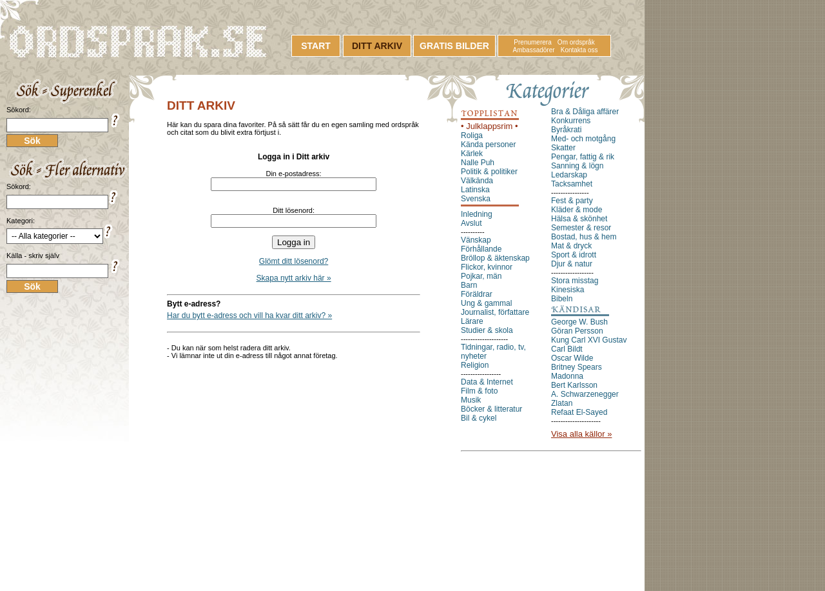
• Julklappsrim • (489, 126)
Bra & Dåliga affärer (585, 111)
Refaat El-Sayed (579, 412)
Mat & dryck (571, 245)
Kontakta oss (579, 50)
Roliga (472, 135)
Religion (475, 365)
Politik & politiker (489, 171)
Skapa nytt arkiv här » (294, 278)
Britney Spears (576, 367)
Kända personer (488, 144)
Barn (469, 285)
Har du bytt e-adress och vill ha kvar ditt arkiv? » (249, 315)
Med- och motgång (583, 138)
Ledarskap (569, 174)
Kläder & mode (576, 209)
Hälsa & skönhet (579, 218)
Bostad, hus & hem (583, 236)
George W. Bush (579, 321)
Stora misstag (574, 280)
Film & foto (479, 391)
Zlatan (561, 403)
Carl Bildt (567, 349)
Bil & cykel (478, 418)
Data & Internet (487, 381)
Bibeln (561, 298)
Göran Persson (577, 331)
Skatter (563, 147)
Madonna (567, 376)
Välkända (477, 180)
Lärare (472, 321)
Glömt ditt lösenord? (293, 261)
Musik (471, 400)
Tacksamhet (571, 183)
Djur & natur (571, 263)
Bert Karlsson (574, 385)
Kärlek (472, 153)
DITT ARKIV (377, 46)
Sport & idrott (573, 254)
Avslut (471, 223)
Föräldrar (476, 294)
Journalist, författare (495, 312)
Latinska (475, 189)
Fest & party (572, 200)
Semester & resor (581, 227)
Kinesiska (567, 289)
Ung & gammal (486, 303)
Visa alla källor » (581, 434)
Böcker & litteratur (491, 409)
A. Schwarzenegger (585, 394)
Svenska (475, 198)
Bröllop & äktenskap (495, 258)
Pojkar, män (481, 276)
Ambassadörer (534, 50)
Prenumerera (532, 42)
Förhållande (481, 249)
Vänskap (476, 240)
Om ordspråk (576, 42)
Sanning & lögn (577, 165)
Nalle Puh (477, 162)
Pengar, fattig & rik (582, 156)
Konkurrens (570, 120)
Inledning (476, 214)
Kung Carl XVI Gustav (588, 340)
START (316, 46)
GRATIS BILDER (454, 46)
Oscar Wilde (572, 358)
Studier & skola (487, 330)
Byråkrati (566, 129)
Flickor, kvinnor (486, 267)
